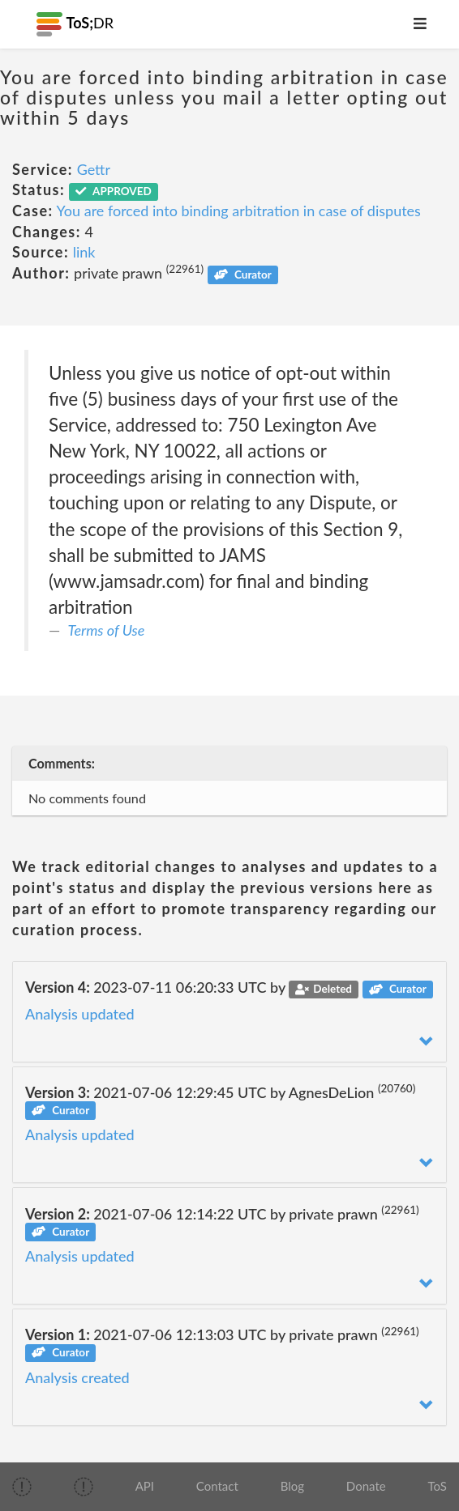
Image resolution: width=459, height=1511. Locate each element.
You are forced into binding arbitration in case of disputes (239, 210)
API (144, 1486)
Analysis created (77, 1377)
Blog (292, 1486)
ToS (436, 1486)
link (84, 252)
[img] (22, 1486)
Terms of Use (106, 630)
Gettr (93, 169)
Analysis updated (80, 1014)
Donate (366, 1486)
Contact (217, 1486)
